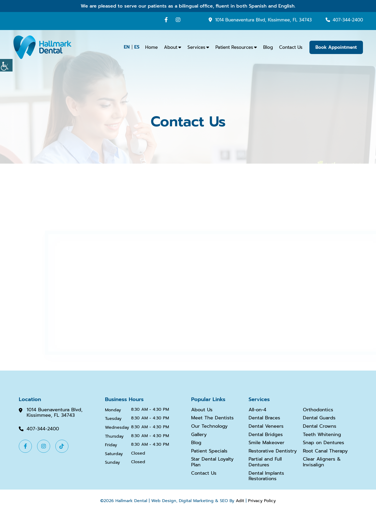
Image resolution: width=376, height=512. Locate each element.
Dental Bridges (266, 435)
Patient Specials (209, 451)
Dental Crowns (319, 426)
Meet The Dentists (212, 418)
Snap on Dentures (323, 443)
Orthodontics (318, 410)
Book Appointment (336, 47)
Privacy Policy (262, 501)
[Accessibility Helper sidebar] (6, 65)
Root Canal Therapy (325, 451)
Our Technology (209, 426)
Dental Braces (264, 418)
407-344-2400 (348, 19)
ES (136, 47)
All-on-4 (257, 410)
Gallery (199, 435)
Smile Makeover (266, 443)
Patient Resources (234, 47)
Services (196, 47)
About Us (202, 410)
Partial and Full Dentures (265, 462)
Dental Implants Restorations (266, 476)
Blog (268, 47)
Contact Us (290, 47)
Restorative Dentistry (273, 451)
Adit (240, 501)
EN (127, 47)
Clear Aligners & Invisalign (322, 462)
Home (151, 47)
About (170, 47)
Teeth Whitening (322, 435)
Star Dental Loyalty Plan (212, 462)
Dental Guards (319, 418)
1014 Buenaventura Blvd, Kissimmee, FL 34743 (263, 19)
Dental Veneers (266, 426)
